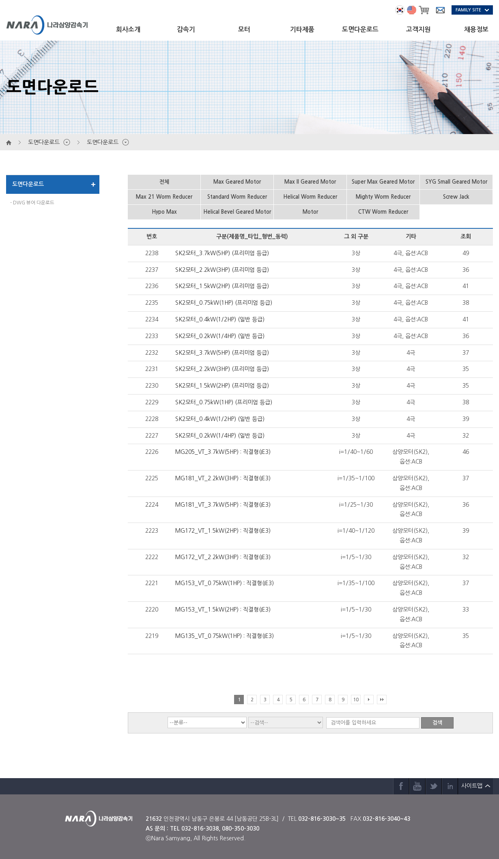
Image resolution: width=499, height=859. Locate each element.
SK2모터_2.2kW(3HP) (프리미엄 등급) (222, 270)
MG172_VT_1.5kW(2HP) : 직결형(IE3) (223, 531)
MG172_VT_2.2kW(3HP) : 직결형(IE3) (223, 557)
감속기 (186, 29)
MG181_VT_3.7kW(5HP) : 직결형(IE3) (223, 505)
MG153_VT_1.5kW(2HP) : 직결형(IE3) (223, 609)
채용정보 (476, 29)
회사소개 (128, 29)
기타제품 (302, 29)
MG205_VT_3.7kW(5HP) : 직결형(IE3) (223, 452)
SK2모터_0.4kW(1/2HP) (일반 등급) (220, 319)
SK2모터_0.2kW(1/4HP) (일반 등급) (220, 336)
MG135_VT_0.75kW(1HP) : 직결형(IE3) (224, 636)
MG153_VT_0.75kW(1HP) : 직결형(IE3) (224, 583)
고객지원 (418, 29)
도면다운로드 (360, 29)
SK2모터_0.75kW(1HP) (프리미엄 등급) (223, 303)
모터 (244, 29)
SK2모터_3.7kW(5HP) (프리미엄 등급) (222, 253)
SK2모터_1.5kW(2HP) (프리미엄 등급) (222, 286)
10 (356, 699)
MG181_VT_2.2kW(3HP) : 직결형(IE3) (223, 478)
